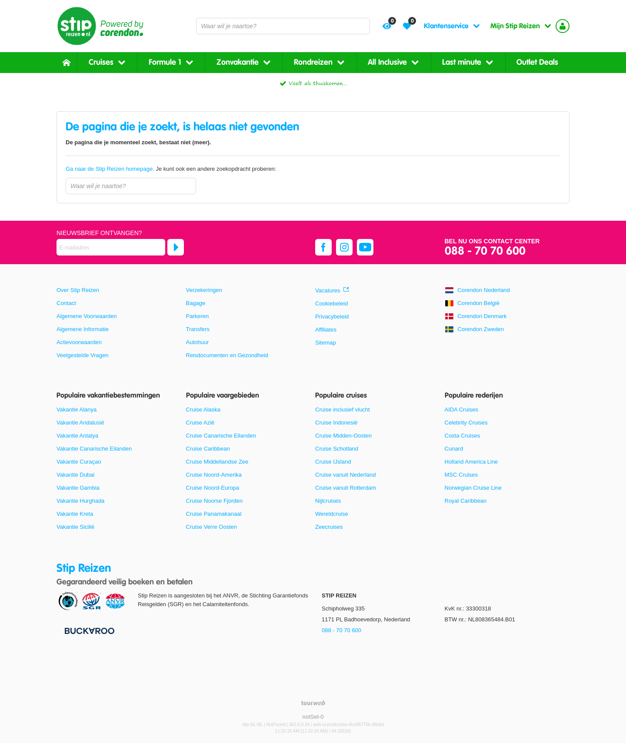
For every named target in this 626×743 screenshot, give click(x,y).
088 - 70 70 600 (485, 251)
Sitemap (325, 342)
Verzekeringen (204, 290)
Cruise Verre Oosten (211, 527)
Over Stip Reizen (78, 290)
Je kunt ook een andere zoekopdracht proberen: (171, 169)
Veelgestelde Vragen (83, 355)
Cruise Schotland (336, 448)
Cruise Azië (200, 422)
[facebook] (323, 247)
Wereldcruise (331, 514)
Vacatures (327, 290)
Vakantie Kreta (75, 514)
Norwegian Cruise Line (473, 487)
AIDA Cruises (461, 409)
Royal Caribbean (466, 501)
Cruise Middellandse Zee (217, 461)
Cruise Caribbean (208, 448)
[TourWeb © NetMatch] (313, 702)
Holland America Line (471, 461)
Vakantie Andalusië (80, 422)
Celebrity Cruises (466, 422)
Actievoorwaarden (79, 342)
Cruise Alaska (203, 409)
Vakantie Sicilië (75, 527)
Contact (66, 303)
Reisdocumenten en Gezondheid (227, 355)
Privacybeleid (332, 316)
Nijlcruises (328, 501)
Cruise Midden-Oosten (343, 435)
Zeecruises (329, 527)
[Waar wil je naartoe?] (283, 26)
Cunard (454, 448)
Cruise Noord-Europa (213, 487)
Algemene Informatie (83, 329)
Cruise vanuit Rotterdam (345, 487)
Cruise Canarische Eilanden (221, 435)
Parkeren (197, 316)
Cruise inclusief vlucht (342, 409)
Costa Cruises (462, 435)
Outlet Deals (537, 62)
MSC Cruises (461, 474)
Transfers (198, 329)
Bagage (196, 303)
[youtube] (365, 247)
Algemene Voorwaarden (87, 316)
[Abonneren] (175, 247)
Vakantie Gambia (78, 487)
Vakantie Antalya (77, 435)
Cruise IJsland (333, 461)
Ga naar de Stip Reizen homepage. (111, 169)
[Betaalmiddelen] (88, 630)
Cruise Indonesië (336, 422)
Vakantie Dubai (75, 474)
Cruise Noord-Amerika (214, 474)
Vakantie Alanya (77, 409)
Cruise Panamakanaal (214, 514)
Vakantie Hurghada (80, 501)
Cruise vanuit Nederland (345, 474)
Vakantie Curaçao (79, 461)
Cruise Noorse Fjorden (214, 501)
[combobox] (283, 26)
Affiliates (325, 329)
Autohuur (197, 342)
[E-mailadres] (111, 247)
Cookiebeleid (331, 303)
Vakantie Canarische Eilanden (94, 448)
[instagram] (344, 247)
